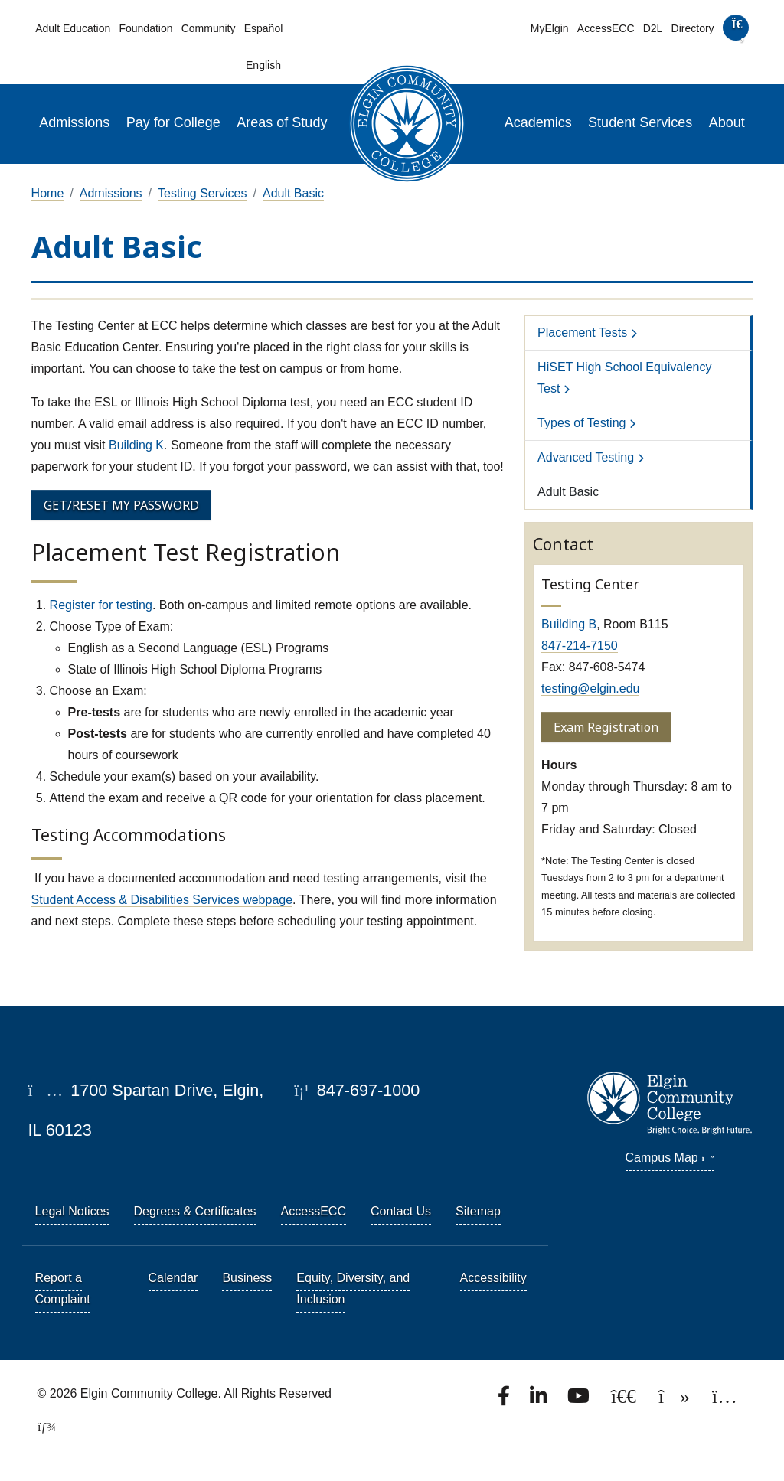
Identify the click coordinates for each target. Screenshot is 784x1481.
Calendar (173, 1277)
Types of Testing (581, 422)
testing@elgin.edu (590, 688)
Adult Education (72, 28)
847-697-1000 (357, 1090)
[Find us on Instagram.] (724, 1400)
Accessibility (493, 1277)
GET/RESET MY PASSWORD (121, 505)
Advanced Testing (585, 457)
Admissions (74, 122)
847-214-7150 (579, 645)
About (727, 122)
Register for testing (101, 605)
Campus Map (670, 1157)
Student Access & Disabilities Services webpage (162, 899)
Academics (538, 122)
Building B (568, 624)
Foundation (145, 28)
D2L (653, 28)
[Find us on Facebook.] (505, 1400)
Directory (692, 28)
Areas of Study (282, 122)
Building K (136, 445)
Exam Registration (606, 727)
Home (47, 193)
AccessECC (606, 28)
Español (263, 28)
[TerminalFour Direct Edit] (42, 1427)
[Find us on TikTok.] (675, 1400)
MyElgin (550, 28)
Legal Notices (72, 1211)
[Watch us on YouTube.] (579, 1400)
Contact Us (401, 1211)
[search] (735, 31)
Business (247, 1277)
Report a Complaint (62, 1288)
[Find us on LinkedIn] (539, 1400)
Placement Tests (582, 332)
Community (208, 28)
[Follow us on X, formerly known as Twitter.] (625, 1400)
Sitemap (478, 1211)
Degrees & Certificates (195, 1211)
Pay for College (173, 122)
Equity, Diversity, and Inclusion (353, 1288)
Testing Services (202, 193)
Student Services (640, 122)
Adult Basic (293, 193)
